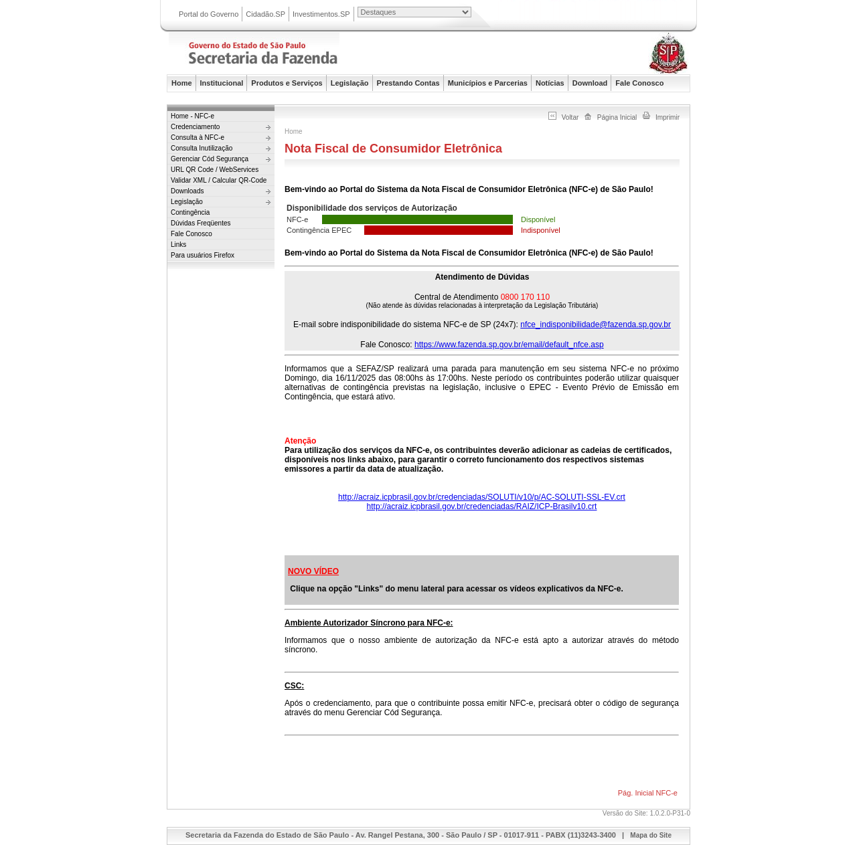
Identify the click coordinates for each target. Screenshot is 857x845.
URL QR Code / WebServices (214, 169)
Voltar (570, 117)
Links (178, 244)
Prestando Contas (408, 83)
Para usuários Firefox (202, 255)
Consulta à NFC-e (197, 137)
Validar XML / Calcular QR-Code (218, 180)
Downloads (187, 191)
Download (590, 83)
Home (181, 83)
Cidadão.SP (265, 14)
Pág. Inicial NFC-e (648, 793)
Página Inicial (617, 117)
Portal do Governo (208, 14)
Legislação (350, 83)
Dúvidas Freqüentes (201, 223)
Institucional (222, 83)
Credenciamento (195, 126)
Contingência (190, 212)
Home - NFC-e (192, 116)
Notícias (550, 83)
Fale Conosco (639, 83)
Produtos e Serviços (286, 83)
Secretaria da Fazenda (303, 55)
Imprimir (667, 117)
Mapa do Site (651, 835)
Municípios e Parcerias (488, 83)
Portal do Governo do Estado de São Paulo (588, 15)
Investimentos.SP (321, 14)
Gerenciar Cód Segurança (209, 159)
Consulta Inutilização (201, 148)
